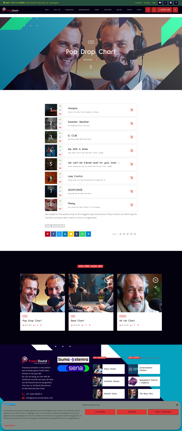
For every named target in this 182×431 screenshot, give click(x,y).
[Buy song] (132, 110)
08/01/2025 (86, 60)
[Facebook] (176, 3)
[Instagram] (171, 3)
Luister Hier (164, 10)
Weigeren (132, 412)
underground (58, 226)
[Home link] (11, 10)
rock (91, 42)
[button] (177, 405)
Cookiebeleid (10, 425)
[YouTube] (160, 3)
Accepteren (100, 412)
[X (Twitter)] (165, 3)
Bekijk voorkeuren (163, 412)
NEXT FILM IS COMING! (31, 3)
